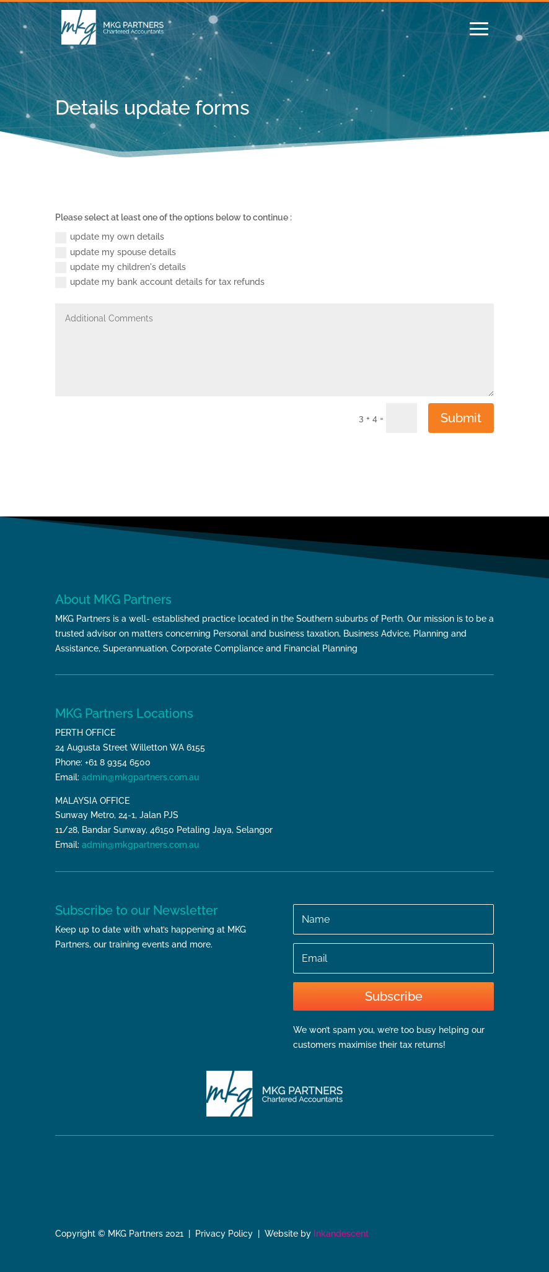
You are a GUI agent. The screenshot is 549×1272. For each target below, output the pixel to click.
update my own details (109, 237)
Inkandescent (341, 1234)
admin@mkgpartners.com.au (140, 777)
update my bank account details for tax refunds (160, 282)
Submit (461, 418)
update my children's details (120, 267)
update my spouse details (115, 252)
